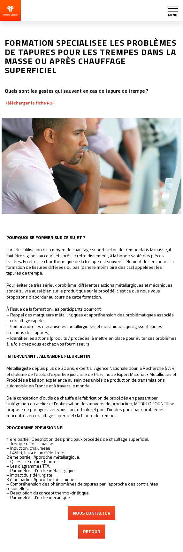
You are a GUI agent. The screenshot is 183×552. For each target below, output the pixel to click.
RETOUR (91, 531)
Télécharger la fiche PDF (30, 103)
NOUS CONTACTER (92, 512)
